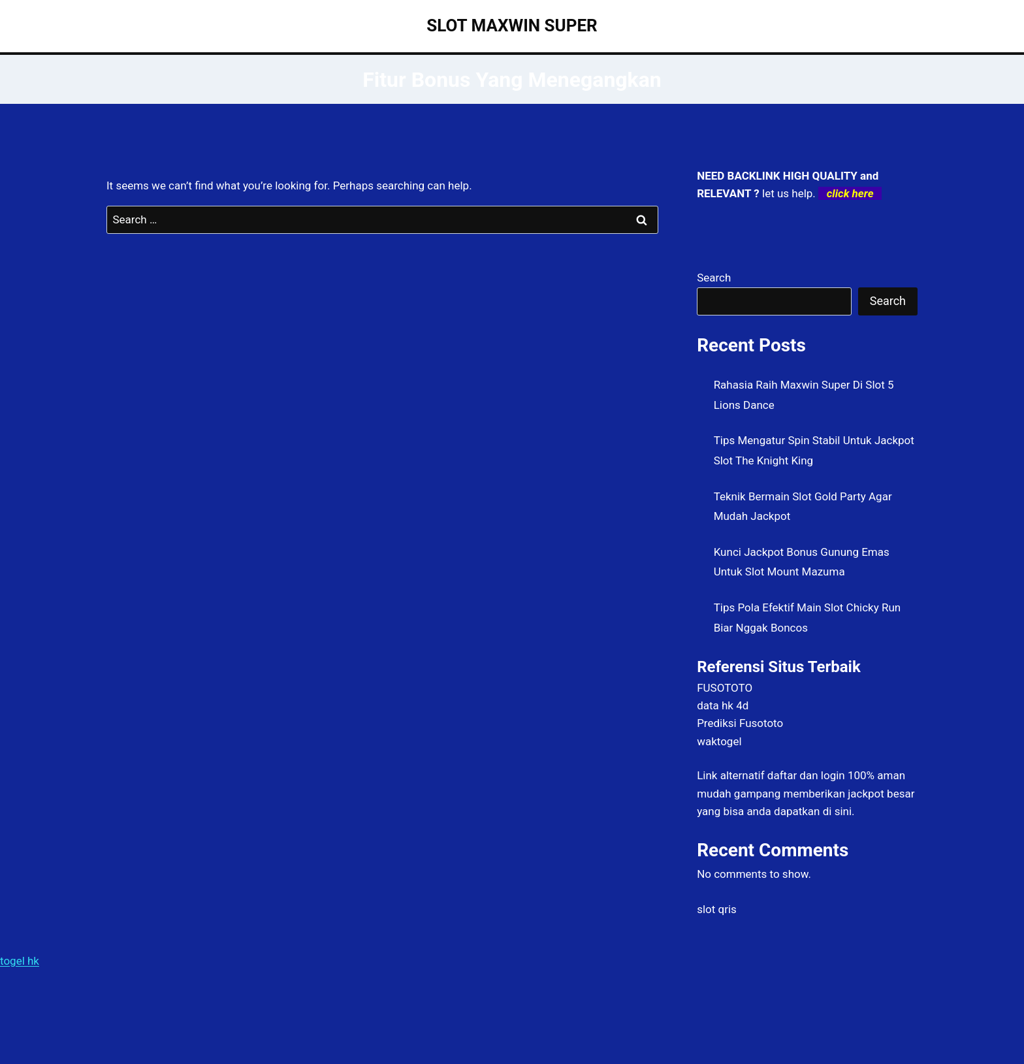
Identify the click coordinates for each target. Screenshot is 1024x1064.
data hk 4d (722, 705)
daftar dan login (806, 775)
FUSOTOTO (724, 687)
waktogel (719, 741)
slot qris (717, 909)
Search (714, 277)
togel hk (19, 960)
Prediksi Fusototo (740, 723)
